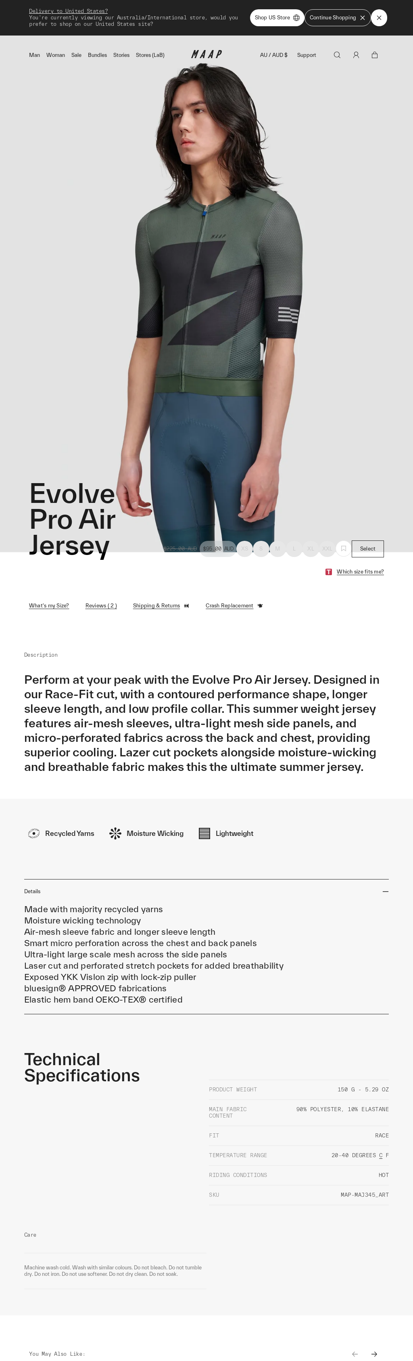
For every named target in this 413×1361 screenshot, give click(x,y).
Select (368, 531)
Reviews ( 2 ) (101, 587)
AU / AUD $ (274, 37)
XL (310, 531)
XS (244, 531)
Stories (121, 37)
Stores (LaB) (150, 37)
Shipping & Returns (161, 588)
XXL (327, 531)
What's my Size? (49, 587)
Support (306, 37)
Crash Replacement (234, 588)
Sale (76, 37)
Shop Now (249, 9)
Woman (55, 37)
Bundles (97, 37)
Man (34, 37)
